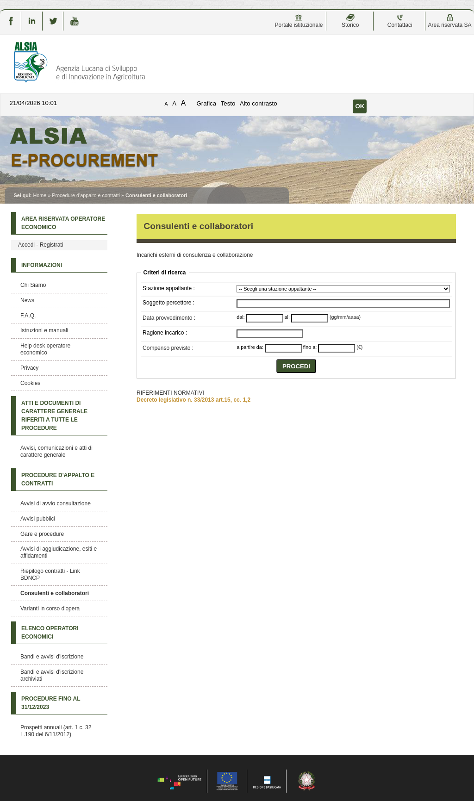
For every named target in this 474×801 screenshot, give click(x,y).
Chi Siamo (33, 285)
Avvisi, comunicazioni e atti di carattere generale (56, 451)
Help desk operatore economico (45, 349)
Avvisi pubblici (37, 518)
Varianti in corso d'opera (50, 608)
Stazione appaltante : (169, 288)
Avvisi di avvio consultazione (55, 503)
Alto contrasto (258, 103)
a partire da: (250, 347)
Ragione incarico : (165, 332)
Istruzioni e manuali (44, 330)
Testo (228, 103)
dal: (240, 317)
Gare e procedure (42, 534)
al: (287, 317)
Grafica (207, 103)
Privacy (29, 368)
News (27, 300)
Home (39, 195)
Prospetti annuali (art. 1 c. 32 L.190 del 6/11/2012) (55, 731)
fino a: (310, 347)
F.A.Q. (28, 315)
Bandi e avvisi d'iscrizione (51, 656)
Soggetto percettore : (168, 302)
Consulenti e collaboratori (54, 593)
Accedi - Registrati (40, 245)
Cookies (30, 383)
